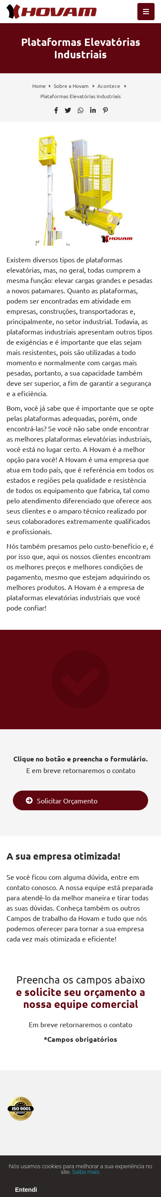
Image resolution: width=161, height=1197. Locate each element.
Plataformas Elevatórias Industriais (80, 96)
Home (39, 85)
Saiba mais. (86, 1176)
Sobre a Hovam (72, 85)
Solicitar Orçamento (61, 800)
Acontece (109, 85)
